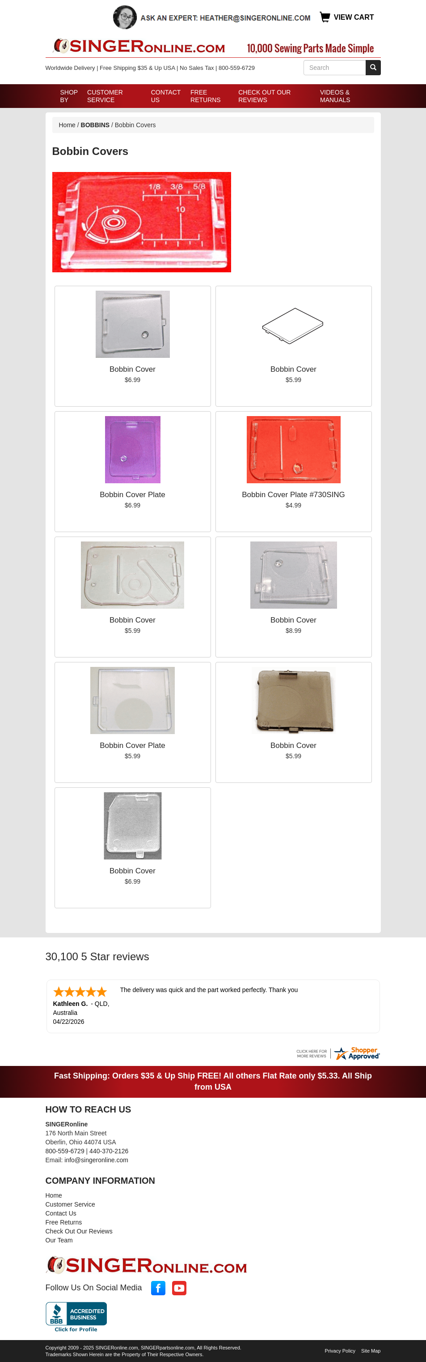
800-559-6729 (65, 1150)
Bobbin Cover (133, 369)
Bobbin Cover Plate (132, 494)
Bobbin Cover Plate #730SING (293, 494)
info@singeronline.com (96, 1159)
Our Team (59, 1239)
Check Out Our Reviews (264, 96)
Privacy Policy (340, 1350)
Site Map (370, 1350)
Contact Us (166, 96)
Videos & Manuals (335, 96)
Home (67, 125)
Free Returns (205, 96)
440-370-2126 (108, 1150)
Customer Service (105, 96)
